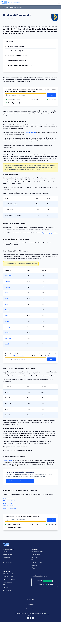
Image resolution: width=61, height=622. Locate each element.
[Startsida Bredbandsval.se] (10, 2)
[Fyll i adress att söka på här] (25, 95)
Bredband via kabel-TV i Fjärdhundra (17, 55)
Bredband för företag (37, 552)
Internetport (8, 327)
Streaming (6, 587)
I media (5, 560)
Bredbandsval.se (19, 356)
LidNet (21, 187)
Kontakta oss (6, 557)
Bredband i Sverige (10, 7)
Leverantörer (35, 557)
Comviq (7, 321)
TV (4, 584)
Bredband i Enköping (9, 500)
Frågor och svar (7, 554)
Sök (51, 95)
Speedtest (34, 565)
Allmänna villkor (30, 599)
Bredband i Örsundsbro (9, 508)
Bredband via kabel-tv (9, 579)
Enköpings (27, 27)
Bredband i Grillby (8, 503)
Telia (6, 298)
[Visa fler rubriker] (30, 69)
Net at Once (8, 275)
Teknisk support (7, 562)
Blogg (33, 568)
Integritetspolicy (31, 604)
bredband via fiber (31, 132)
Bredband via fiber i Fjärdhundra (16, 46)
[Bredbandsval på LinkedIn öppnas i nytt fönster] (33, 618)
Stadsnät (33, 560)
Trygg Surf (8, 338)
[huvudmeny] (58, 2)
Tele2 (6, 293)
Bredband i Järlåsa (8, 505)
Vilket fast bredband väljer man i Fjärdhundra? (20, 65)
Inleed (7, 344)
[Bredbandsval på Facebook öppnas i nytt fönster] (28, 618)
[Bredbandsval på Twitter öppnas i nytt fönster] (30, 618)
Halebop (7, 287)
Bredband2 (8, 281)
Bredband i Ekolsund (9, 498)
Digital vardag (7, 590)
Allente (7, 310)
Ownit (6, 304)
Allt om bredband (8, 574)
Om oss (5, 552)
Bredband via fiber (8, 576)
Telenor (7, 332)
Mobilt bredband (7, 460)
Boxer (6, 315)
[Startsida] (3, 7)
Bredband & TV (35, 554)
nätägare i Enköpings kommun (49, 233)
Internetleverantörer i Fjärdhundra (17, 60)
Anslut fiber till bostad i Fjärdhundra (17, 51)
